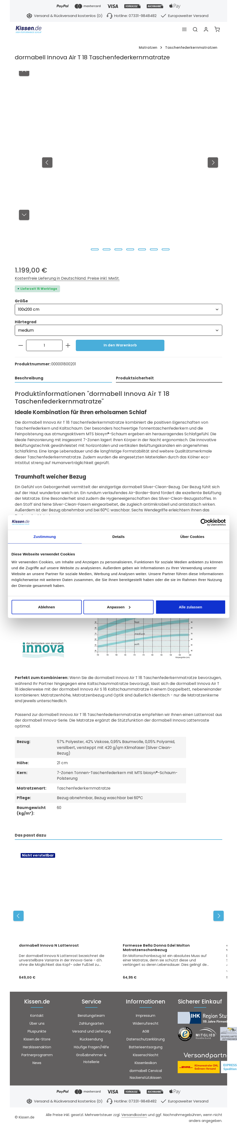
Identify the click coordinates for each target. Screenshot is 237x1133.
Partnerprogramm (37, 1056)
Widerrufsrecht (145, 1024)
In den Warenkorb (120, 346)
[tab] (63, 379)
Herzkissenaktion (37, 1048)
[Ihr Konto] (206, 29)
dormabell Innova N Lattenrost (49, 946)
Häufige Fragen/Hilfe (91, 1048)
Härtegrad (25, 321)
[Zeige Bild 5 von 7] (142, 249)
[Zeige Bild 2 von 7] (107, 249)
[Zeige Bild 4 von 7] (130, 249)
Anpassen (118, 607)
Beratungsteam (91, 1016)
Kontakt (37, 1016)
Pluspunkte (37, 1032)
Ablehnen (46, 607)
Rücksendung (91, 1040)
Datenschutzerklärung (145, 1040)
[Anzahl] (44, 346)
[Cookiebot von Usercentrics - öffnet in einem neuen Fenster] (204, 522)
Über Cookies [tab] (192, 536)
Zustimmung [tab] (44, 536)
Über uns (37, 1024)
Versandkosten (134, 1116)
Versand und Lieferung (91, 1032)
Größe (21, 301)
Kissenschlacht (145, 1056)
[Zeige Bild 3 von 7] (118, 249)
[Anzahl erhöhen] (68, 346)
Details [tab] (118, 536)
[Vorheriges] (47, 162)
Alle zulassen (190, 607)
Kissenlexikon (146, 1064)
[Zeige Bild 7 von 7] (166, 249)
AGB (145, 1032)
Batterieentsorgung (145, 1048)
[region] (118, 162)
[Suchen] (195, 29)
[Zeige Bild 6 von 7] (154, 249)
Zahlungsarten (91, 1024)
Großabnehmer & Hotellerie (91, 1060)
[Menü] (184, 29)
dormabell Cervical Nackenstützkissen (145, 1075)
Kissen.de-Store (37, 1040)
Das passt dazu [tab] (30, 836)
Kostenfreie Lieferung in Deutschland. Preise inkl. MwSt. (67, 278)
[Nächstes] (213, 162)
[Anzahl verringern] (20, 346)
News (36, 1064)
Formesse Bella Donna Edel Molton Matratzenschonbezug (156, 949)
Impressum (145, 1016)
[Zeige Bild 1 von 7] (95, 249)
